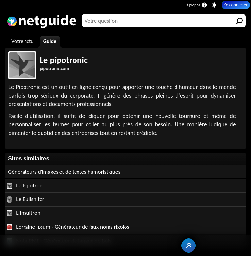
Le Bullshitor (25, 199)
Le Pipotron (24, 185)
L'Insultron (23, 213)
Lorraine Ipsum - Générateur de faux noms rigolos (68, 226)
